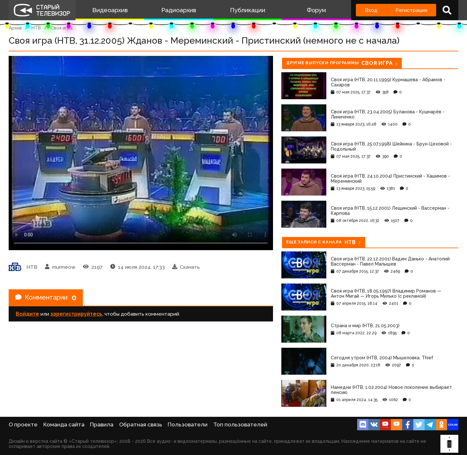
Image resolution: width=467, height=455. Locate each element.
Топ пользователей (240, 424)
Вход (371, 10)
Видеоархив (110, 10)
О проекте (23, 424)
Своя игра (61, 28)
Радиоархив (178, 10)
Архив (15, 28)
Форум (316, 10)
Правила (101, 424)
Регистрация (411, 10)
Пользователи (187, 424)
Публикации (247, 10)
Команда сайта (63, 424)
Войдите (27, 314)
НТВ (36, 28)
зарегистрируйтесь (76, 314)
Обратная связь (140, 424)
